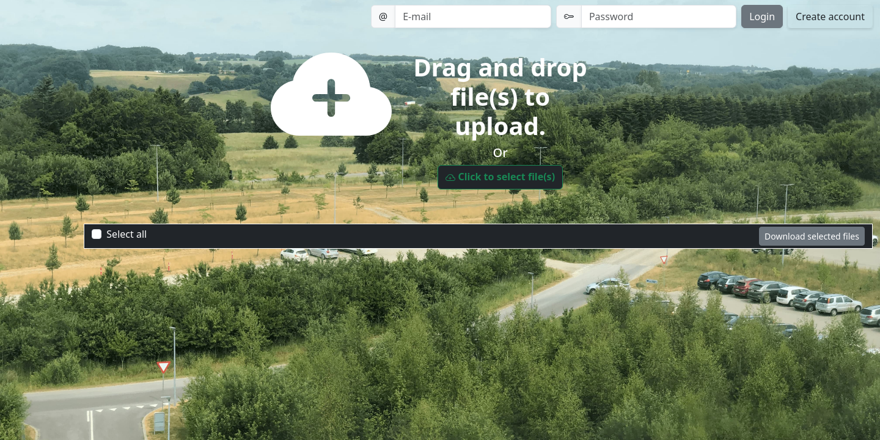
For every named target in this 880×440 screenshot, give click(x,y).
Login (762, 16)
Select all (126, 234)
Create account (830, 16)
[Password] (658, 16)
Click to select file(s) (500, 177)
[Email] (473, 16)
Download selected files (812, 236)
